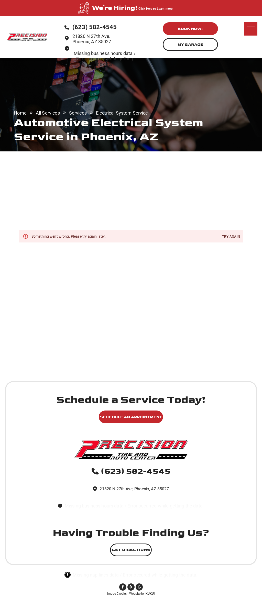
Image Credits (117, 593)
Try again (231, 237)
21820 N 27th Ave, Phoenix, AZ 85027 (91, 39)
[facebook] (122, 587)
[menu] (250, 29)
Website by (137, 593)
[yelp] (131, 587)
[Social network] (139, 587)
